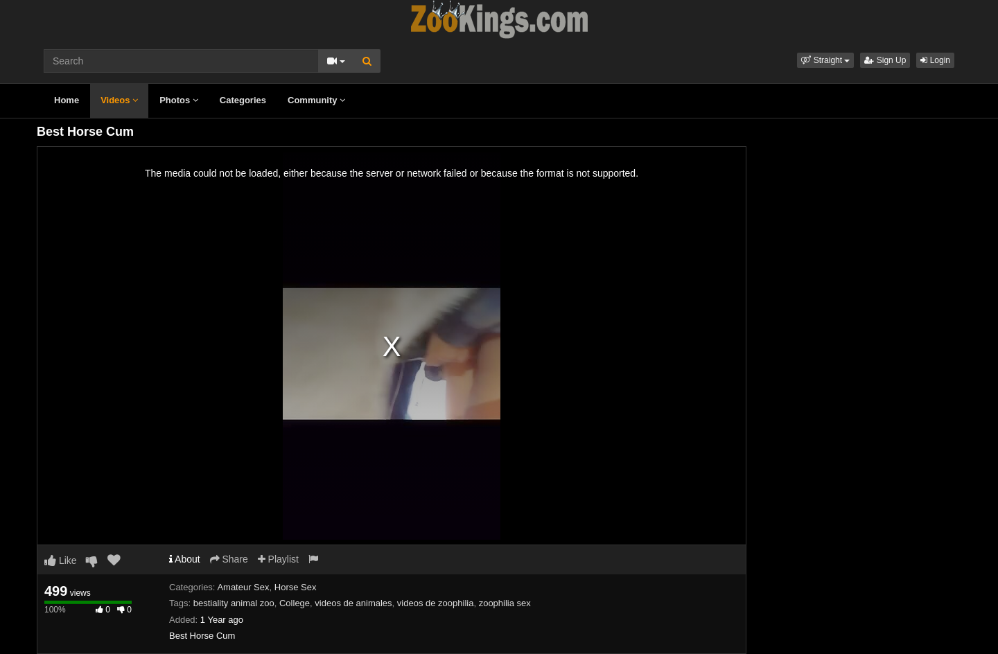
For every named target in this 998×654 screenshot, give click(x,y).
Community (316, 100)
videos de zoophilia (435, 603)
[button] (825, 60)
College (294, 603)
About (184, 559)
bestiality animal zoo (233, 603)
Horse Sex (295, 587)
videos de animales (353, 603)
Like (60, 560)
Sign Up (885, 60)
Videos (119, 100)
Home (66, 100)
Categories (243, 100)
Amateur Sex (243, 587)
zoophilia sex (505, 603)
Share (229, 559)
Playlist (278, 559)
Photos (178, 100)
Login (935, 60)
